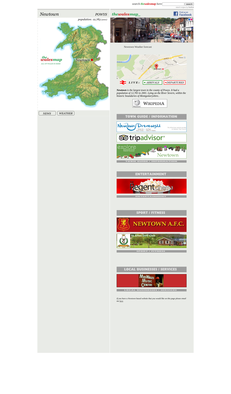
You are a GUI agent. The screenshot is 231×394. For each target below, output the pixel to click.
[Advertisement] (152, 327)
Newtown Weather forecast (138, 46)
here (121, 301)
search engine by (185, 7)
